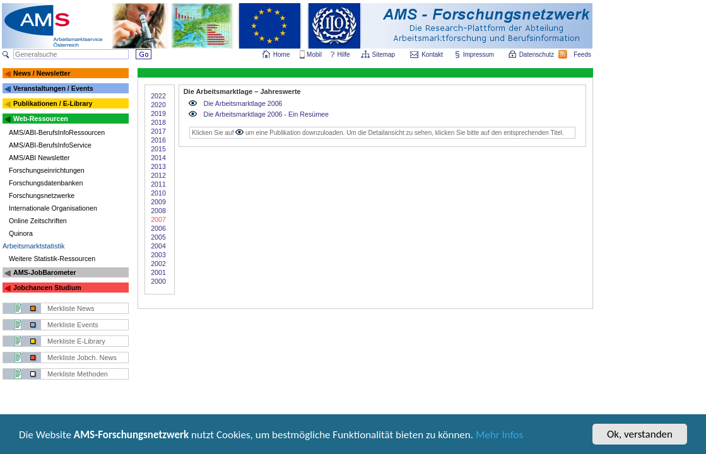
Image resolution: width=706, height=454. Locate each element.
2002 (158, 263)
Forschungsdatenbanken (46, 183)
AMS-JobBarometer (44, 272)
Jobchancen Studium (47, 287)
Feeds (583, 54)
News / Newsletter (42, 73)
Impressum (479, 54)
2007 (158, 219)
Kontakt (432, 54)
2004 (158, 246)
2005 (158, 237)
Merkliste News (71, 308)
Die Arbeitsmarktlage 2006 (243, 103)
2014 (158, 157)
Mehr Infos (499, 436)
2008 (158, 210)
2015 (158, 149)
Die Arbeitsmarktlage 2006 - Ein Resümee (266, 114)
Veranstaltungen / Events (53, 88)
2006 (158, 228)
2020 (158, 104)
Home (281, 54)
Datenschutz (537, 54)
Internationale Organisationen (53, 208)
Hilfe (344, 54)
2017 (158, 131)
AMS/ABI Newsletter (39, 157)
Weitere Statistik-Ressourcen (52, 258)
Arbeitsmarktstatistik (33, 246)
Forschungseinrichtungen (47, 170)
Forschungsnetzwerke (41, 195)
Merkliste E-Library (76, 341)
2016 (158, 140)
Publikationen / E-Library (53, 103)
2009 (158, 202)
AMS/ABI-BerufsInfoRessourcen (57, 132)
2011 (158, 184)
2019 (158, 113)
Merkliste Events (72, 325)
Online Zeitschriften (38, 220)
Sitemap (384, 54)
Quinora (21, 233)
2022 (158, 96)
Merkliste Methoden (77, 374)
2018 (158, 122)
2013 (158, 166)
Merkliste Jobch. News (82, 357)
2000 (158, 281)
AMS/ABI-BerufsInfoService (50, 145)
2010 (158, 193)
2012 (158, 175)
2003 (158, 255)
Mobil (314, 54)
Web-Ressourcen (40, 118)
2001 (158, 272)
